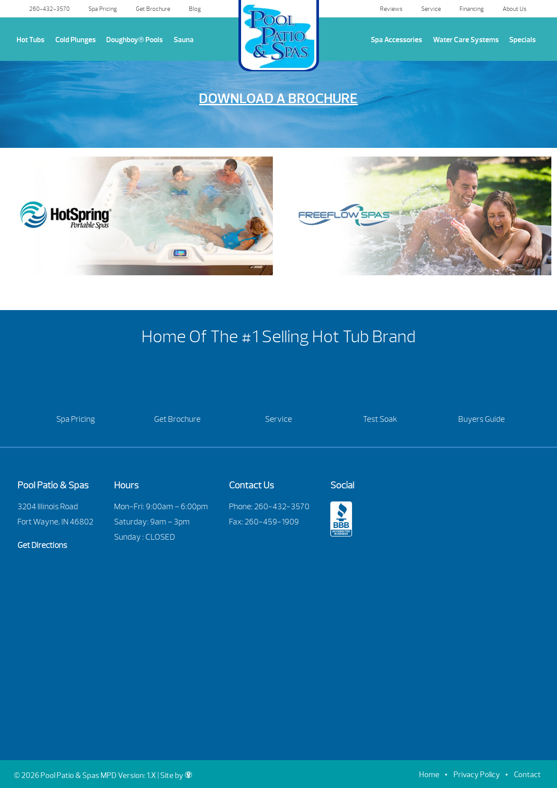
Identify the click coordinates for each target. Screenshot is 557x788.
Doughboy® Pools (134, 39)
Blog (195, 9)
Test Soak (380, 419)
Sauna (184, 39)
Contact (527, 775)
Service (431, 9)
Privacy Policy (476, 775)
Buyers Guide (481, 419)
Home (429, 775)
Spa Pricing (102, 9)
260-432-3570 (49, 9)
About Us (515, 9)
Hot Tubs (30, 39)
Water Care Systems (466, 39)
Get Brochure (153, 9)
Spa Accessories (396, 39)
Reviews (391, 9)
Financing (472, 9)
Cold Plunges (75, 39)
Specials (522, 39)
